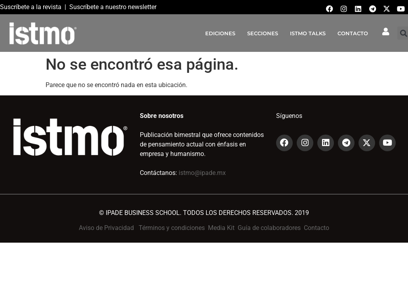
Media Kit (221, 228)
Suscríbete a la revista (30, 7)
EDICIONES (220, 33)
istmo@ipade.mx (202, 173)
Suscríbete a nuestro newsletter (112, 7)
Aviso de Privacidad (106, 228)
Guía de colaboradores (269, 228)
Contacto (316, 228)
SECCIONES (262, 33)
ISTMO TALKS (308, 33)
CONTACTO (352, 33)
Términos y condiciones (172, 228)
